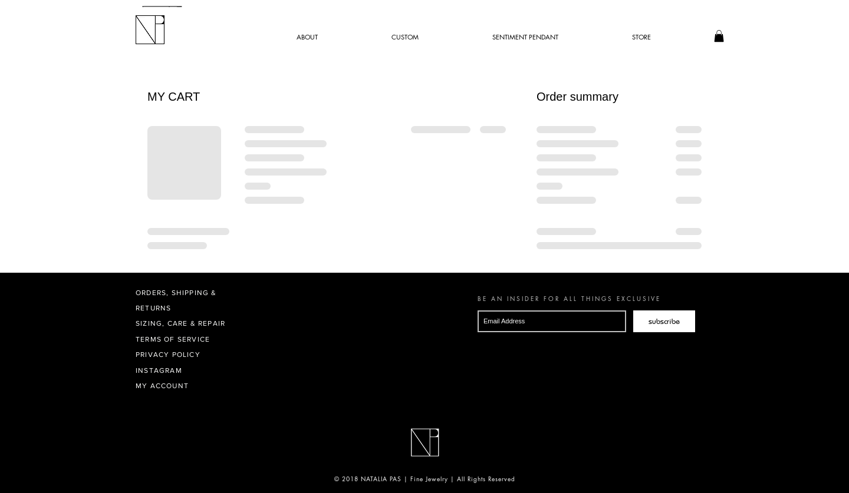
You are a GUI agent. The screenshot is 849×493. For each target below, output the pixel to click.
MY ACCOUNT (162, 386)
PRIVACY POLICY (168, 354)
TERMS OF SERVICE (173, 339)
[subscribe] (664, 321)
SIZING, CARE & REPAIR (180, 323)
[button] (719, 36)
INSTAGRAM (159, 370)
